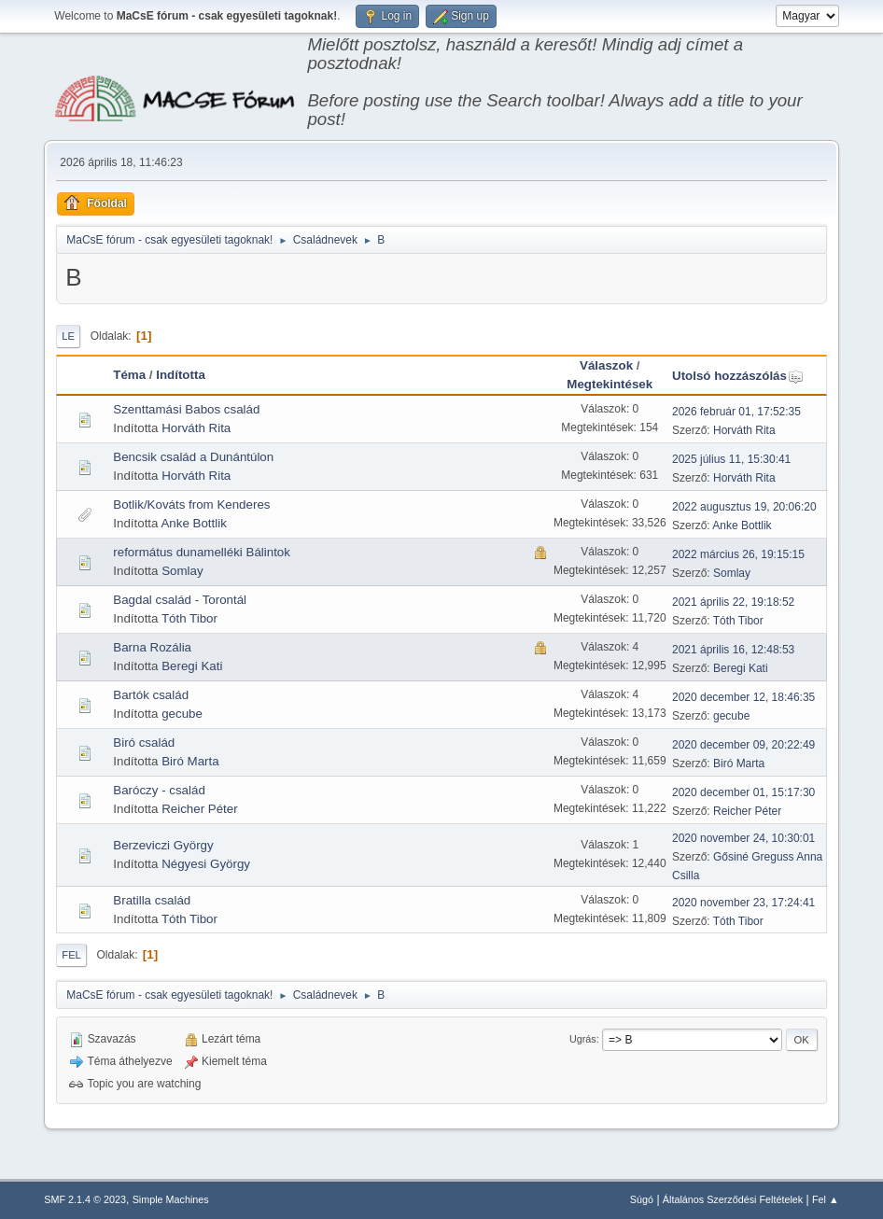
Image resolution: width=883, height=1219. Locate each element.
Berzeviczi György (163, 845)
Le (68, 336)
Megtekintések (609, 384)
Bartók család (151, 695)
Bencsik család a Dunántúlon (193, 457)
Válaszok (606, 365)
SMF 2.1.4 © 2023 (85, 1199)
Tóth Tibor (189, 618)
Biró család (144, 743)
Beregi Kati (191, 666)
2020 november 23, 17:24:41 (743, 902)
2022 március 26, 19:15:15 (738, 554)
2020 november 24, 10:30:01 (743, 838)
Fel (71, 954)
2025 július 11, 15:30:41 (731, 459)
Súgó (641, 1199)
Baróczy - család (159, 790)
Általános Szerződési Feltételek (733, 1199)
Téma (129, 375)
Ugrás (582, 1038)
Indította (180, 375)
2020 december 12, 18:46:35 (743, 697)
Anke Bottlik (193, 523)
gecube (182, 714)
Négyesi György (205, 864)
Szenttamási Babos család (186, 409)
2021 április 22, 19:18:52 (733, 602)
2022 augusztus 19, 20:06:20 (744, 506)
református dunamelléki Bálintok (201, 552)
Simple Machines (171, 1199)
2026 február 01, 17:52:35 (736, 411)
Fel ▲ (825, 1199)
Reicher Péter (199, 809)
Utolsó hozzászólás (738, 376)
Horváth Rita (196, 428)
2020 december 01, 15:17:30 (743, 792)
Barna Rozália (152, 647)
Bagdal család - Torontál (179, 600)
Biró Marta (189, 761)
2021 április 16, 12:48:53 (733, 649)
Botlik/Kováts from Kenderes (191, 504)
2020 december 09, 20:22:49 (743, 744)
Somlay (182, 571)
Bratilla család (151, 900)
